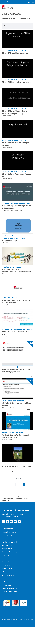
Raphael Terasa (5, 242)
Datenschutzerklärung (7, 498)
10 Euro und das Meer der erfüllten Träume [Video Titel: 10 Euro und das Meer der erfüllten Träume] (17, 467)
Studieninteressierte (9, 532)
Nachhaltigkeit (7, 569)
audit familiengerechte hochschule (6, 603)
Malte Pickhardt (14, 408)
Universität (5, 562)
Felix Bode (21, 408)
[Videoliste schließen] (29, 410)
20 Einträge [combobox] (17, 478)
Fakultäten (5, 572)
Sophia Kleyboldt (18, 271)
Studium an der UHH (9, 529)
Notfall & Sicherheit (9, 588)
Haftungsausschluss (16, 497)
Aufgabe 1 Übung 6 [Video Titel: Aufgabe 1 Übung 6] (9, 240)
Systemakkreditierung (6, 607)
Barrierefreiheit (6, 500)
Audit (13, 601)
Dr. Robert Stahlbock (7, 55)
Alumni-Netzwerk (8, 575)
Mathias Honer (5, 408)
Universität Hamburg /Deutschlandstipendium (14, 471)
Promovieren (6, 549)
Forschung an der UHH (9, 542)
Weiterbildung (7, 535)
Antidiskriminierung (9, 592)
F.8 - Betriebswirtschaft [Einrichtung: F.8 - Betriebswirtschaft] (10, 50)
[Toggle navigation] (33, 2)
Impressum (4, 497)
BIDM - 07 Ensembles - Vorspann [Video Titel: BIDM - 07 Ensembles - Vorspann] (15, 53)
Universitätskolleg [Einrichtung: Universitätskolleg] (8, 432)
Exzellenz (5, 565)
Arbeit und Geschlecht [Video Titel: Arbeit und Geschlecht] (11, 269)
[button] (24, 2)
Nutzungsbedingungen (22, 498)
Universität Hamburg (8, 2)
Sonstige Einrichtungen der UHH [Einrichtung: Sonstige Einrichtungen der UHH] (13, 203)
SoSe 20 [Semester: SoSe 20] (23, 50)
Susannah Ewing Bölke (7, 439)
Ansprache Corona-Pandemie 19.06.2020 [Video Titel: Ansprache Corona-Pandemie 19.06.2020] (16, 332)
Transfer (5, 555)
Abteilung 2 (5, 305)
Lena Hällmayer (27, 271)
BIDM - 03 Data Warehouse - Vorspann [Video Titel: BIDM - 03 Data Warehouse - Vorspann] (16, 175)
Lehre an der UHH (8, 545)
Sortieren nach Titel (9, 19)
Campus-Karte (7, 585)
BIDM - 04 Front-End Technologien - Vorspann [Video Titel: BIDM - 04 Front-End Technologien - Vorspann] (16, 143)
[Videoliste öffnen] (29, 376)
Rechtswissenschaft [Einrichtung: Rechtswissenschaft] (9, 367)
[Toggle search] (29, 2)
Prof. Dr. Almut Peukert (7, 271)
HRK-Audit (23, 601)
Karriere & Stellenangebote (11, 552)
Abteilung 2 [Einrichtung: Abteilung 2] (6, 298)
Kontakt (4, 582)
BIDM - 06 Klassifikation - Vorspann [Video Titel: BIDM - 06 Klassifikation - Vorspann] (16, 82)
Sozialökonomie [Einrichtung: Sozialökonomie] (8, 267)
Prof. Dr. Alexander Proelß (8, 374)
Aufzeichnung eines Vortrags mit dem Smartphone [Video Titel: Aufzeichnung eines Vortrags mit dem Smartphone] (16, 206)
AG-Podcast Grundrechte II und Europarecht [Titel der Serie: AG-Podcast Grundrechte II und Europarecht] (16, 404)
